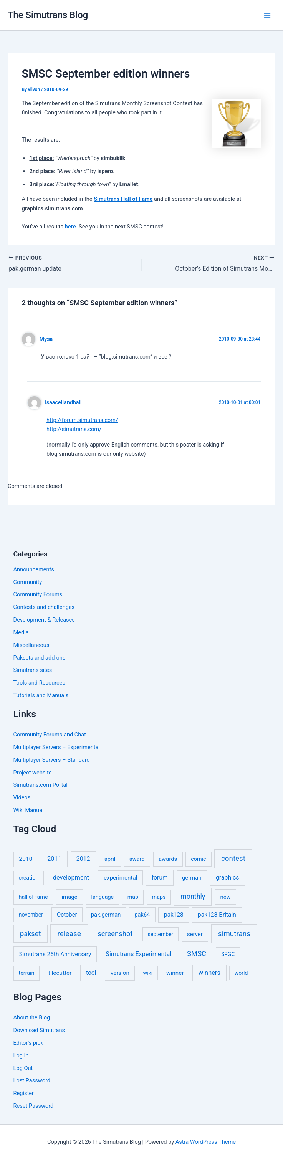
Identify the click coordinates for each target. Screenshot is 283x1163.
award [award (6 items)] (137, 858)
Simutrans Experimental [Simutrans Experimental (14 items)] (138, 954)
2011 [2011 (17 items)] (54, 858)
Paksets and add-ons (39, 657)
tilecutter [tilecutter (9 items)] (59, 972)
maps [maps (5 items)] (159, 897)
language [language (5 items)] (102, 897)
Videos (22, 797)
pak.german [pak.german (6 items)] (106, 914)
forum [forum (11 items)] (160, 877)
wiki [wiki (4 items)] (147, 973)
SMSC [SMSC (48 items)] (196, 954)
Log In (21, 1055)
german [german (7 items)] (192, 877)
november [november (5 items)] (31, 915)
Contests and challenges (44, 607)
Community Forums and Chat (49, 734)
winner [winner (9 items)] (175, 972)
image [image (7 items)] (69, 896)
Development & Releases (44, 619)
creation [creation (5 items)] (29, 878)
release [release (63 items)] (69, 933)
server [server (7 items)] (195, 934)
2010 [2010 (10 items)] (26, 858)
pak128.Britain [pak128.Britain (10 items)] (217, 914)
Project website (32, 772)
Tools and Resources (39, 682)
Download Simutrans (39, 1030)
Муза (46, 339)
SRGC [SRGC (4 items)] (228, 954)
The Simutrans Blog (48, 15)
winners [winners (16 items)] (209, 972)
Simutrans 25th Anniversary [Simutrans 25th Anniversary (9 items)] (55, 954)
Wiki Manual (28, 810)
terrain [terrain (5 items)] (27, 973)
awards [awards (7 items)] (168, 858)
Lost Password (31, 1080)
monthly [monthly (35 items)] (192, 896)
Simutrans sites (32, 670)
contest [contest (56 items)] (233, 858)
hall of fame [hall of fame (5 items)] (33, 897)
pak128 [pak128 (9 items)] (174, 914)
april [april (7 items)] (110, 858)
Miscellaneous (31, 645)
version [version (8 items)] (120, 972)
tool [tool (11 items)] (91, 972)
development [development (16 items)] (71, 877)
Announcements (33, 569)
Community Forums (38, 594)
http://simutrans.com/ (73, 429)
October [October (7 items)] (67, 914)
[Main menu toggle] (267, 15)
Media (21, 632)
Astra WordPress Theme (205, 1141)
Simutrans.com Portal (40, 784)
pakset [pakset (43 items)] (30, 934)
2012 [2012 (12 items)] (83, 858)
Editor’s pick (28, 1042)
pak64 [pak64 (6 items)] (142, 914)
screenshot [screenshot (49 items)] (115, 934)
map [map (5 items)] (132, 897)
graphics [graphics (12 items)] (227, 877)
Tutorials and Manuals (41, 695)
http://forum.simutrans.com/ (82, 420)
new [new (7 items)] (225, 896)
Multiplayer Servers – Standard (51, 759)
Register (23, 1093)
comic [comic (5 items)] (198, 859)
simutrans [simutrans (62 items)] (234, 933)
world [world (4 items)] (241, 973)
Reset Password (33, 1105)
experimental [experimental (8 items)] (120, 877)
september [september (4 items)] (161, 934)
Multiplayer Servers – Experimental (56, 747)
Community (27, 582)
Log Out (23, 1068)
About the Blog (31, 1017)
